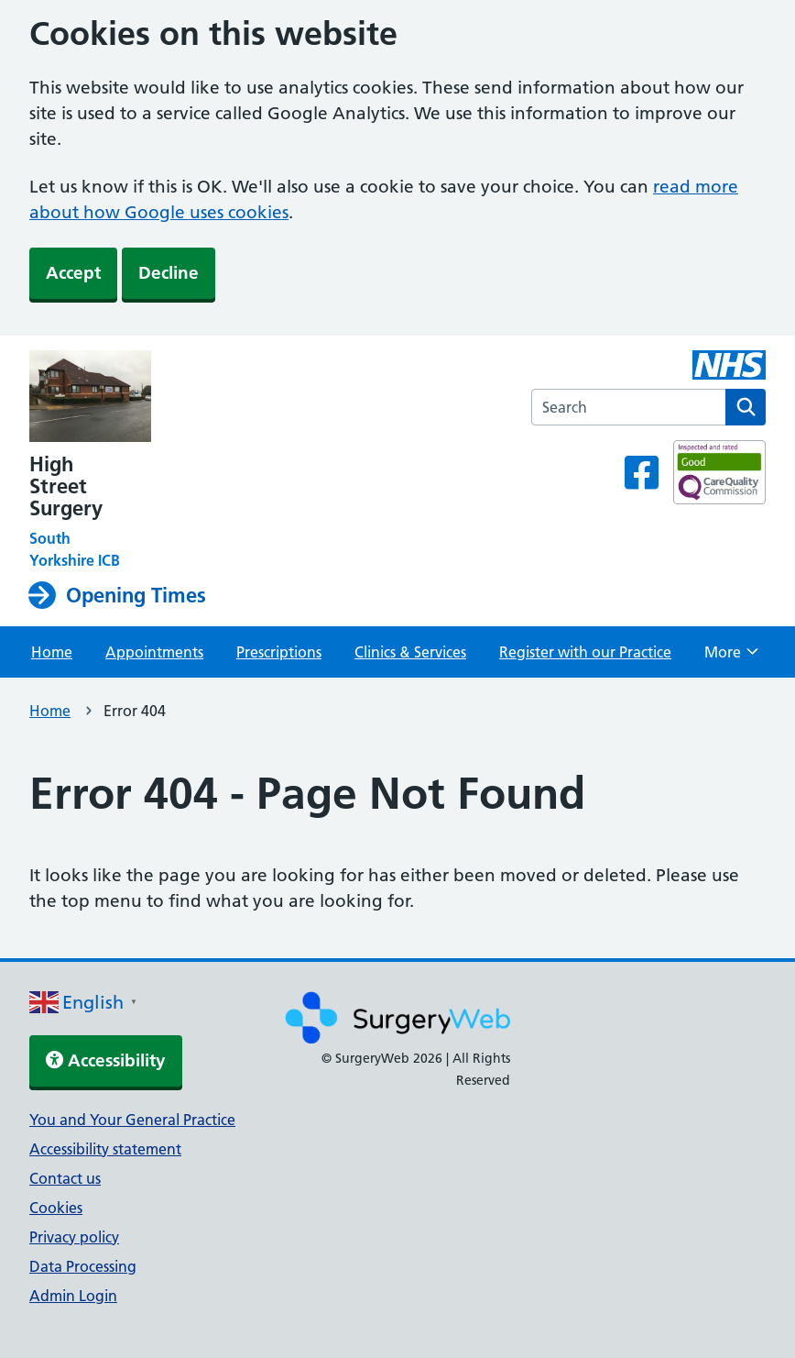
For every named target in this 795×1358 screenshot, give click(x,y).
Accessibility (106, 1060)
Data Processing (82, 1266)
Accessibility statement (105, 1149)
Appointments (154, 652)
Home (51, 652)
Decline (168, 272)
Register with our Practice (585, 652)
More (731, 657)
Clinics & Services (410, 652)
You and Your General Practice (132, 1119)
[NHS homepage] (122, 398)
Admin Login (73, 1295)
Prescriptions (278, 652)
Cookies (55, 1207)
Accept (73, 272)
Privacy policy (74, 1237)
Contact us (65, 1178)
